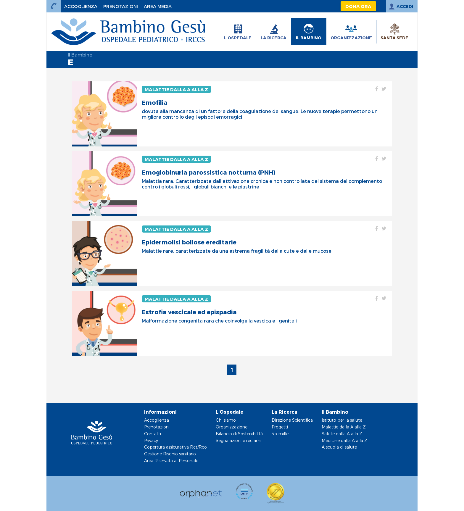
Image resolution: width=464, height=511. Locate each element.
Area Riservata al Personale (171, 460)
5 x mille (280, 433)
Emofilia (154, 102)
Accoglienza (156, 420)
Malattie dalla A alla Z (176, 89)
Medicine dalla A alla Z (344, 440)
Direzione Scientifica (292, 420)
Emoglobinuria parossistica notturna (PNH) (208, 172)
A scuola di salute (339, 446)
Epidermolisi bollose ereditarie (189, 242)
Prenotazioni (157, 426)
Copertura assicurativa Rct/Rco (175, 446)
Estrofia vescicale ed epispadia (189, 311)
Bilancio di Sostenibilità (239, 433)
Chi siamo (226, 420)
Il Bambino (80, 54)
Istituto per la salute (342, 420)
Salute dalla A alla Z (342, 433)
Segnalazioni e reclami (238, 440)
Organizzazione (231, 426)
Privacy (151, 440)
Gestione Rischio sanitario (170, 453)
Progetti (280, 426)
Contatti (152, 433)
